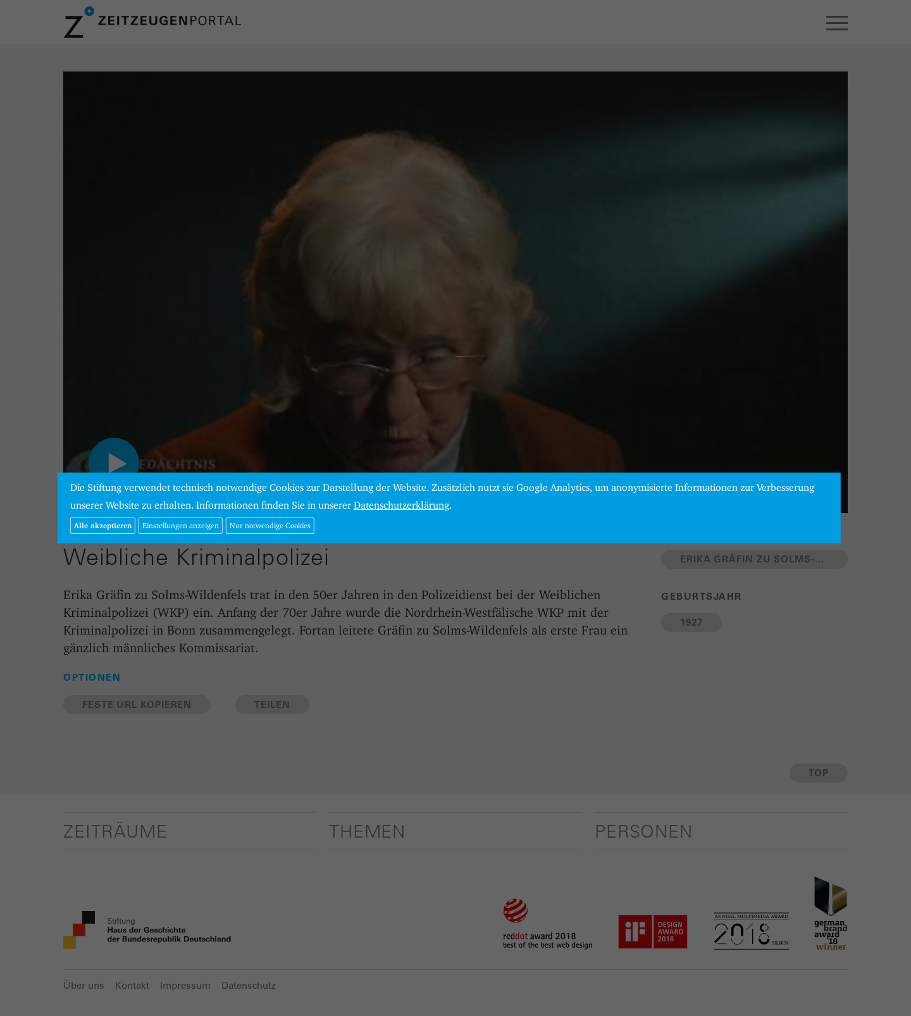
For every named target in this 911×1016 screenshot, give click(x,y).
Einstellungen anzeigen (180, 525)
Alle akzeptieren (103, 525)
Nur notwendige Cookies (270, 525)
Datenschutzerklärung (401, 505)
